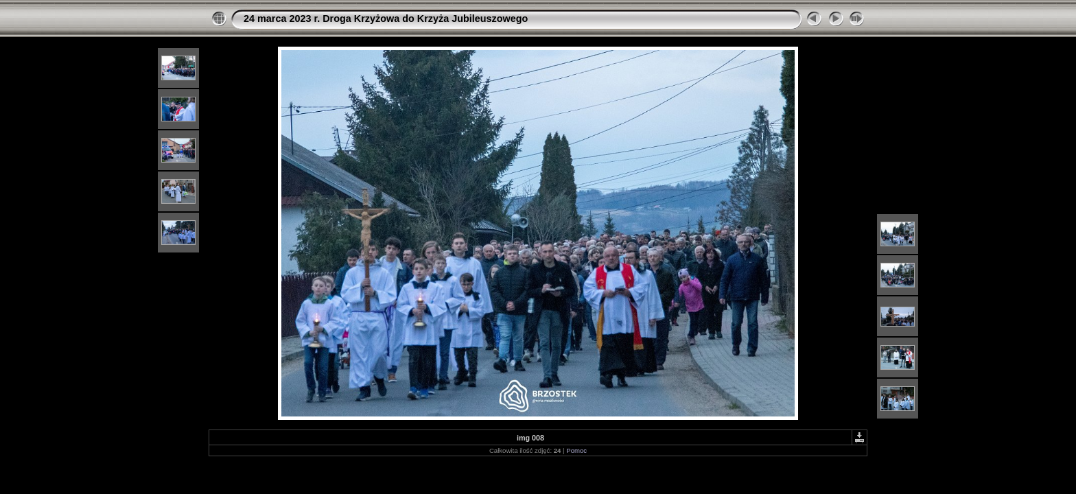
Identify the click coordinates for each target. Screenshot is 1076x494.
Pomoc (576, 450)
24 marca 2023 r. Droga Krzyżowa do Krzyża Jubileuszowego (386, 18)
